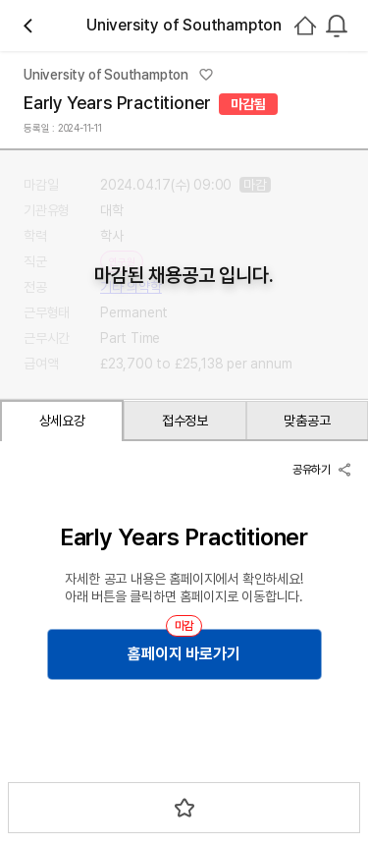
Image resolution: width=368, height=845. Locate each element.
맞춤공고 (307, 420)
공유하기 (322, 470)
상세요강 (62, 420)
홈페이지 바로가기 (183, 654)
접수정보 (185, 420)
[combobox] (336, 25)
